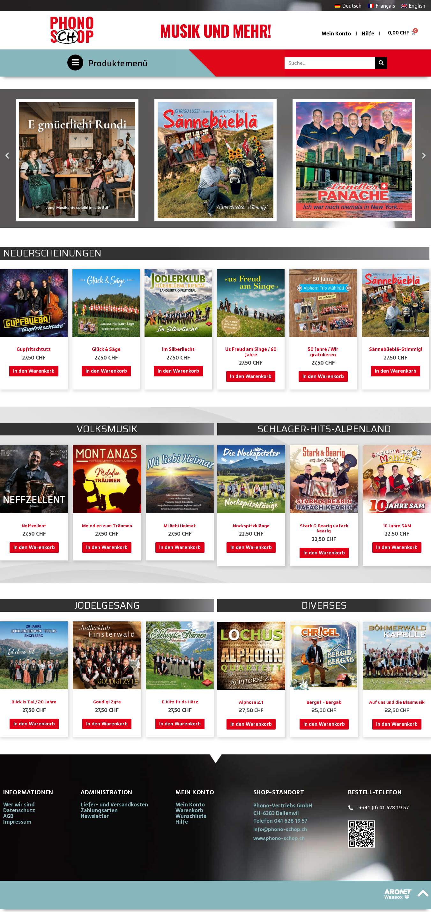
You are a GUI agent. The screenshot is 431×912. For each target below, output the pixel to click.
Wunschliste (190, 816)
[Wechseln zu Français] (381, 5)
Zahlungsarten (99, 810)
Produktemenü (118, 63)
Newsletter (95, 816)
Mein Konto (336, 33)
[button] (7, 155)
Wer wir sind (18, 804)
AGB (8, 816)
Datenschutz (19, 810)
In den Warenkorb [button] (34, 371)
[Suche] (381, 63)
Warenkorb (189, 810)
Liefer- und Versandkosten (114, 804)
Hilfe (368, 33)
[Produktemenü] (75, 62)
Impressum (17, 822)
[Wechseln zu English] (413, 5)
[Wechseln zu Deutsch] (348, 5)
